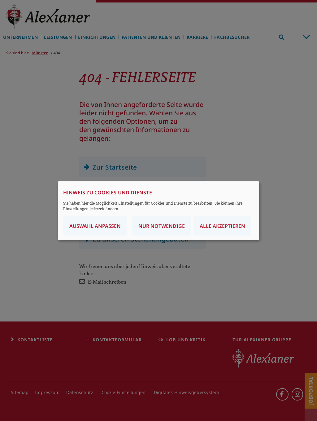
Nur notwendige (161, 225)
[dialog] (158, 210)
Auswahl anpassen (95, 225)
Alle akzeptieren (222, 225)
